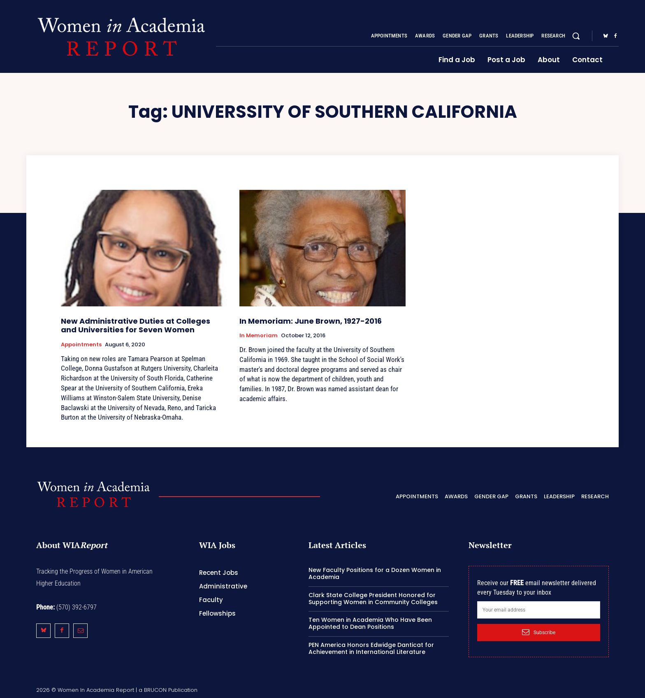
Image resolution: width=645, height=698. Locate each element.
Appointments (81, 344)
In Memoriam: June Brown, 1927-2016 (310, 321)
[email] (538, 610)
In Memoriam (258, 335)
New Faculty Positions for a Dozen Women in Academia (375, 573)
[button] (576, 36)
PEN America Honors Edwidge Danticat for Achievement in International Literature (371, 648)
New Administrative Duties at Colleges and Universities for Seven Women (135, 325)
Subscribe (538, 632)
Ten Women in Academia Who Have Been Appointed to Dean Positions (370, 623)
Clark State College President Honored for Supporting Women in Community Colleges (373, 598)
